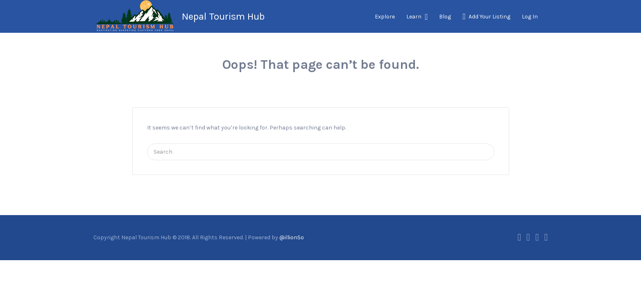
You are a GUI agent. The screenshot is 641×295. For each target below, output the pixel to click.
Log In (530, 16)
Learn (413, 16)
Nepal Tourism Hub (223, 16)
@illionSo (291, 237)
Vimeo (546, 237)
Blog (445, 16)
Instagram (537, 237)
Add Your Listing (489, 16)
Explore (385, 16)
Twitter (528, 237)
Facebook (519, 237)
